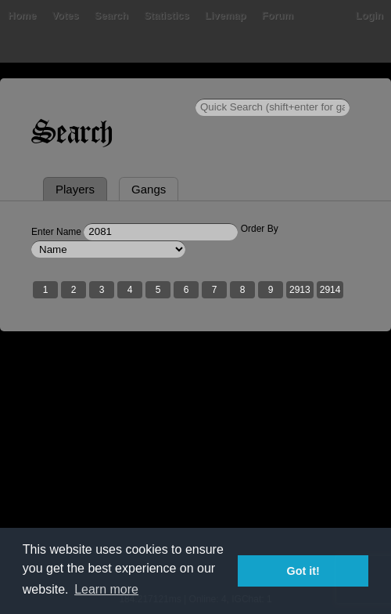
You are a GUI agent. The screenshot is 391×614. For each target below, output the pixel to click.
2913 (299, 289)
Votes (65, 15)
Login (369, 15)
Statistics (166, 15)
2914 (330, 289)
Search (111, 15)
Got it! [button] (303, 571)
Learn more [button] (106, 589)
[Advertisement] (195, 472)
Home (22, 15)
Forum (277, 15)
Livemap (225, 15)
